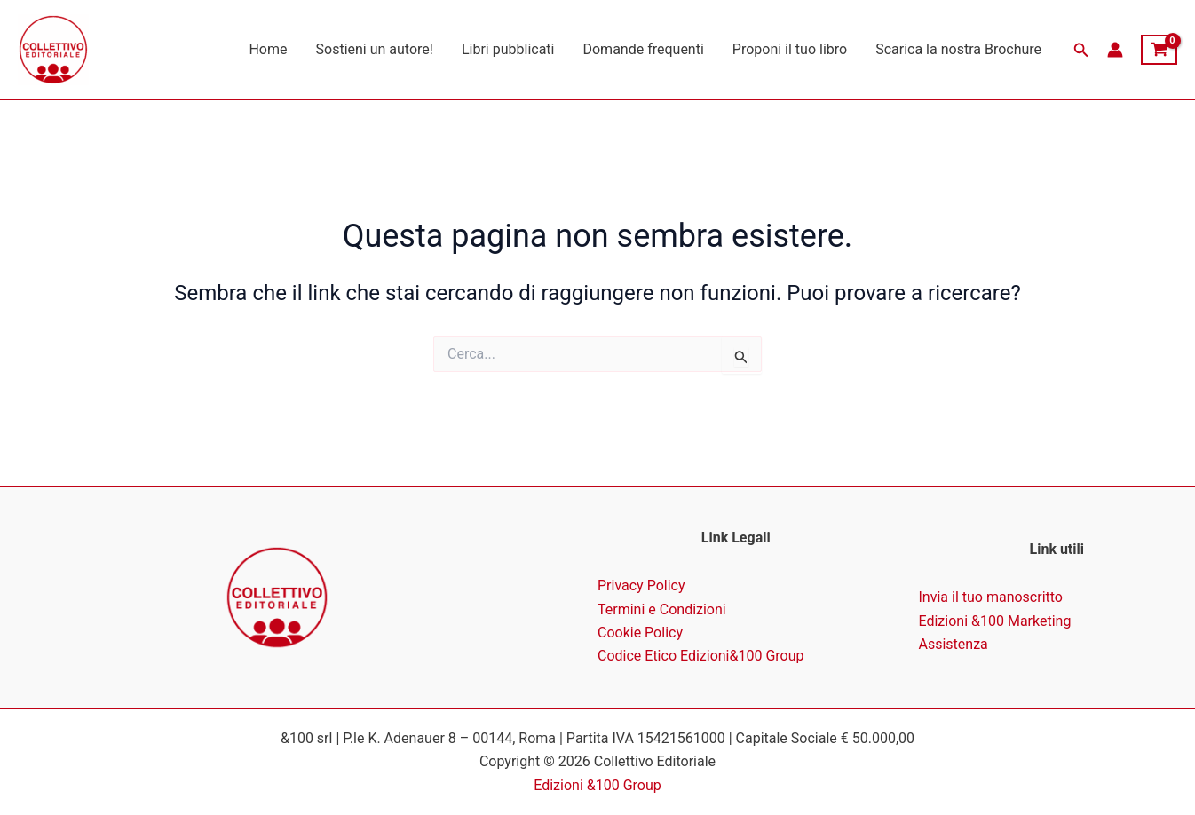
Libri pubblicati (508, 49)
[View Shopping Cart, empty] (1159, 50)
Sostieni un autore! (374, 49)
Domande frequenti (642, 49)
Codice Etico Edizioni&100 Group (701, 655)
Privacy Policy (641, 585)
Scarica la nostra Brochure (958, 49)
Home (268, 49)
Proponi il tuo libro (789, 49)
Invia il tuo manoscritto (991, 597)
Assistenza (953, 644)
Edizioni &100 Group (597, 785)
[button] (1081, 50)
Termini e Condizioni (662, 609)
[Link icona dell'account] (1115, 50)
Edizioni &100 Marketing (995, 621)
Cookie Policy (640, 632)
